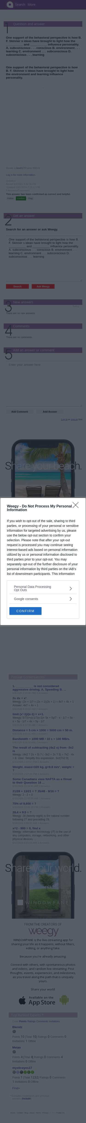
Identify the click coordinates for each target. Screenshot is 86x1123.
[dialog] (43, 561)
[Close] (77, 506)
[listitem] (43, 588)
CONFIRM (25, 611)
